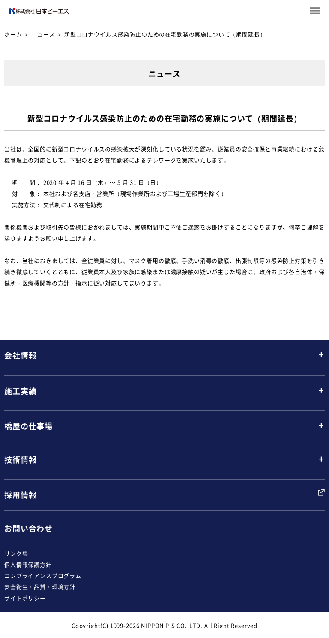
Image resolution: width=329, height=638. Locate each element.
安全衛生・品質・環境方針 (39, 587)
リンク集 (16, 553)
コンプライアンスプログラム (42, 575)
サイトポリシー (25, 598)
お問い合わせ (28, 528)
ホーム (13, 34)
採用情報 (20, 495)
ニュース (43, 34)
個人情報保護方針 (28, 564)
